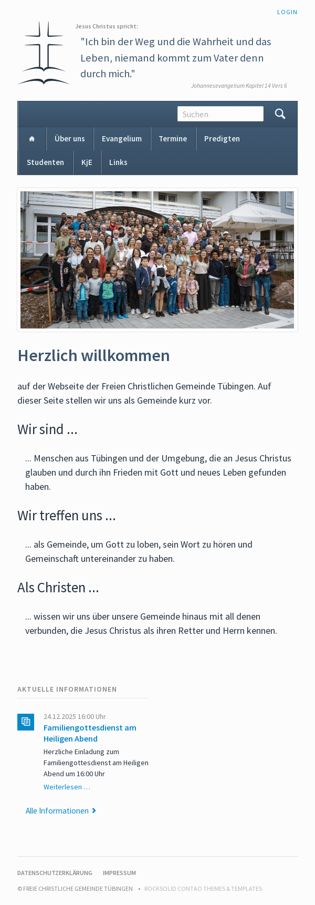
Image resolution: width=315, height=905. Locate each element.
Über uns (70, 138)
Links (118, 162)
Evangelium (122, 138)
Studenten (45, 162)
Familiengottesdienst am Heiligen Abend (90, 733)
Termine (173, 138)
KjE (86, 162)
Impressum (119, 873)
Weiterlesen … (67, 786)
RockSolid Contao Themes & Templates (203, 888)
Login (287, 12)
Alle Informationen (57, 811)
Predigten (222, 138)
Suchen (280, 114)
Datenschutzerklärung (54, 873)
